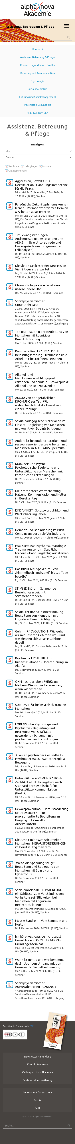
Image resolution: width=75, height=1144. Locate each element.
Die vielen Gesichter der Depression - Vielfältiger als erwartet (41, 267)
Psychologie (37, 80)
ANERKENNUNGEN (37, 112)
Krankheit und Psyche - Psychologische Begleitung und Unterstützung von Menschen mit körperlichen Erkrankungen (39, 469)
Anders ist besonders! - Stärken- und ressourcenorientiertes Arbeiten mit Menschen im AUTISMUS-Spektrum (41, 444)
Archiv (37, 1099)
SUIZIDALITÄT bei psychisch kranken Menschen (40, 706)
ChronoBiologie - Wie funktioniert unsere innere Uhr (39, 287)
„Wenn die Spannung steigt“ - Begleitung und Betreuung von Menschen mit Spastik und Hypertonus (37, 868)
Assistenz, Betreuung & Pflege (30, 26)
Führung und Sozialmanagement (37, 96)
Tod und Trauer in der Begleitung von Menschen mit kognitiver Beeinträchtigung (41, 335)
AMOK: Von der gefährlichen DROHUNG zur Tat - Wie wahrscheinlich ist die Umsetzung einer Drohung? (38, 403)
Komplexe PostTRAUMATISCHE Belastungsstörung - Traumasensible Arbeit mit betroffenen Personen (41, 354)
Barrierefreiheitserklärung (37, 1080)
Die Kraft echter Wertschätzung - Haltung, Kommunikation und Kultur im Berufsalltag (40, 494)
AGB (37, 1107)
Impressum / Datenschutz (37, 1092)
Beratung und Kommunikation (37, 72)
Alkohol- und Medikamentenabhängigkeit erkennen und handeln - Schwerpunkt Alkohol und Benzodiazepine (41, 379)
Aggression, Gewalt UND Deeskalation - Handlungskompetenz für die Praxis (41, 184)
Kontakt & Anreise (37, 1064)
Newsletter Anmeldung (37, 1056)
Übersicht (37, 49)
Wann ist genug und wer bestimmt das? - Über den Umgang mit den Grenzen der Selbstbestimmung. (39, 963)
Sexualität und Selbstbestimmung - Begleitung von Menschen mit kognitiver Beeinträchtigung (40, 615)
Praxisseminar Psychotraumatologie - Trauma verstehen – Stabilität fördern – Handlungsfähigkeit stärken (42, 549)
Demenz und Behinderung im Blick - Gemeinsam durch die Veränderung (40, 531)
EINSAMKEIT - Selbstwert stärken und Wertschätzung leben (42, 512)
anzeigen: (37, 144)
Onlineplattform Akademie (37, 1072)
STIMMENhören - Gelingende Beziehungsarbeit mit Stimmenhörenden (35, 592)
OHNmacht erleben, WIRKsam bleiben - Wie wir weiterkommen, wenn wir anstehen (38, 685)
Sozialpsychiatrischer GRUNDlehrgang (30, 302)
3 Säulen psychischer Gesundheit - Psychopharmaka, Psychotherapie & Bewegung (40, 758)
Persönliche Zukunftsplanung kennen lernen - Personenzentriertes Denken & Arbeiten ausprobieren (41, 208)
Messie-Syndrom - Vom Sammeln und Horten (41, 922)
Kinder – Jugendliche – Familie (37, 65)
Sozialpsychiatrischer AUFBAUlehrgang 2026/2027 (35, 984)
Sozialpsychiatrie (37, 88)
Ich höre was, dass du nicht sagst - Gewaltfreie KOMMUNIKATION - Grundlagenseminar (39, 940)
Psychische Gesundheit (37, 104)
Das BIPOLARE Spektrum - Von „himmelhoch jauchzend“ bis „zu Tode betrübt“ (41, 572)
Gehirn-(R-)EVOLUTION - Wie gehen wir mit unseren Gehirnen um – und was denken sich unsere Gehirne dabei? (40, 636)
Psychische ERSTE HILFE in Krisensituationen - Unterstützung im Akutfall (41, 661)
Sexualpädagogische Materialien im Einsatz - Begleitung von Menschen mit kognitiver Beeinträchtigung (40, 424)
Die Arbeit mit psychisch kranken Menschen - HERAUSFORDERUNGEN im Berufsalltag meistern (40, 843)
